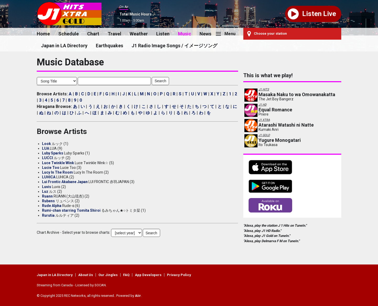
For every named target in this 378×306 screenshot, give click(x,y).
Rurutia (48, 215)
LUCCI (47, 158)
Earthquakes (109, 45)
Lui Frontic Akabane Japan (65, 182)
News (205, 34)
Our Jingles (108, 275)
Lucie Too (50, 167)
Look (46, 144)
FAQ (126, 275)
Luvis (46, 187)
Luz (45, 191)
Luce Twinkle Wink (58, 163)
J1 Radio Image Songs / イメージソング (174, 45)
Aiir (138, 296)
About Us (85, 275)
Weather (139, 34)
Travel (114, 34)
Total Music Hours (135, 14)
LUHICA (48, 177)
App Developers (148, 275)
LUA (45, 148)
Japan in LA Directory (64, 45)
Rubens (48, 201)
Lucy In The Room (57, 172)
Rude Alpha (51, 206)
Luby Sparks (52, 153)
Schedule (68, 34)
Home (43, 34)
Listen (163, 34)
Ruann (47, 196)
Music (184, 34)
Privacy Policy (179, 275)
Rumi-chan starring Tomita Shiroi (71, 210)
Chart (93, 34)
